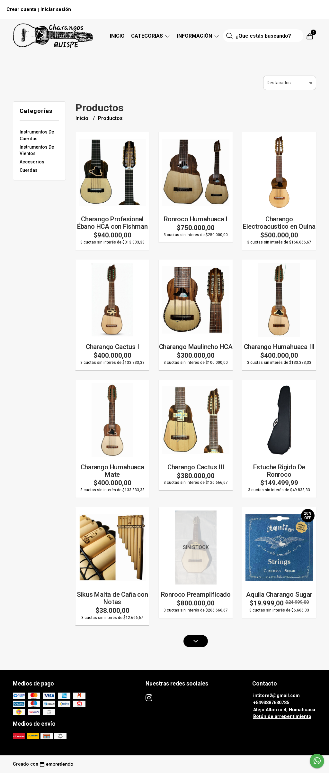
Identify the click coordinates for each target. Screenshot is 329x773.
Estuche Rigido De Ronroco (279, 470)
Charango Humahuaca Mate (112, 470)
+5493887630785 (271, 702)
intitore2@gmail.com (276, 695)
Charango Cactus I (112, 347)
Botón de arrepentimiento (282, 716)
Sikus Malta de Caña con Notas (112, 598)
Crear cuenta (21, 9)
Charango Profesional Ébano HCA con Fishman (112, 222)
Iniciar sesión (55, 9)
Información (198, 36)
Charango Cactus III (195, 467)
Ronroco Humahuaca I (195, 219)
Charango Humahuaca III (279, 347)
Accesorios (32, 161)
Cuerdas (29, 170)
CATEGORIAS (151, 36)
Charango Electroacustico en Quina (279, 222)
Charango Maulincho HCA (196, 347)
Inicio (117, 36)
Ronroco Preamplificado (196, 594)
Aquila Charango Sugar (279, 594)
